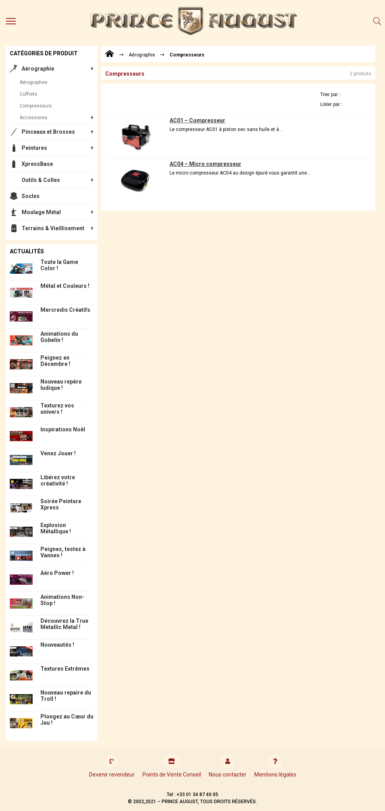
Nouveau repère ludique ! (61, 384)
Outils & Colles (41, 180)
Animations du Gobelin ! (59, 337)
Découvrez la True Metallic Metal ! (64, 624)
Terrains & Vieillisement (53, 228)
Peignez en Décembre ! (55, 361)
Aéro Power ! (57, 573)
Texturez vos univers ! (57, 408)
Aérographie (38, 68)
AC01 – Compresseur (197, 120)
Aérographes (33, 82)
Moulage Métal (41, 212)
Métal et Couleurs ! (64, 286)
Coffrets (28, 94)
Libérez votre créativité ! (57, 480)
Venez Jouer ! (58, 453)
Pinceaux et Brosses (48, 132)
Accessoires (33, 117)
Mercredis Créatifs (65, 310)
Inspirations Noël (62, 429)
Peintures (34, 148)
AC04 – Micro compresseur (205, 164)
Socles (31, 196)
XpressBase (37, 164)
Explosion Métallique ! (55, 528)
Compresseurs (36, 106)
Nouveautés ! (57, 645)
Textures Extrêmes (64, 669)
